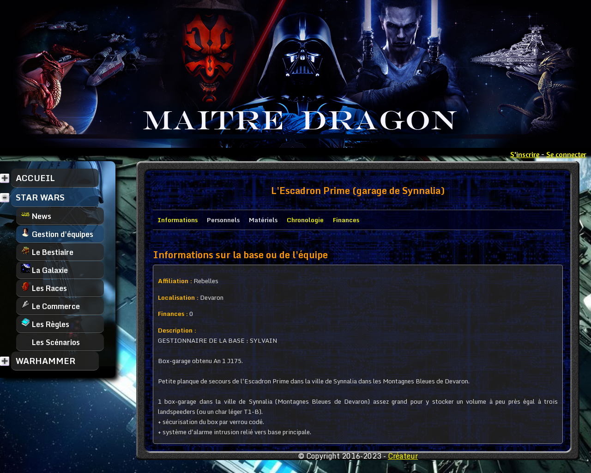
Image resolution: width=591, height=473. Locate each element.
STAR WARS (40, 197)
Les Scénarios (50, 342)
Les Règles (45, 324)
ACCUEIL (35, 178)
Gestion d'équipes (57, 234)
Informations (177, 220)
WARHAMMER (45, 361)
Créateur (403, 456)
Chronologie (305, 220)
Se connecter (566, 154)
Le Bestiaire (47, 252)
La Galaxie (44, 270)
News (36, 216)
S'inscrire (524, 154)
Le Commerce (50, 306)
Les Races (44, 288)
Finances (346, 220)
